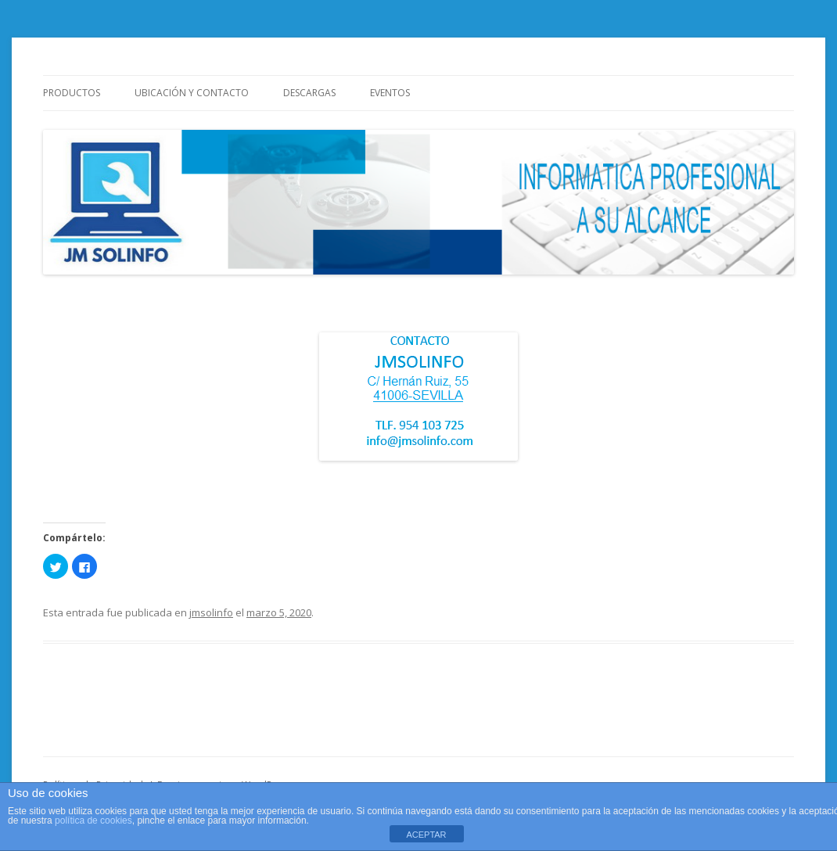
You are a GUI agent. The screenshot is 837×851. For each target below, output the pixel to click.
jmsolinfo (211, 612)
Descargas (309, 92)
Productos (71, 92)
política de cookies (93, 820)
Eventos (390, 92)
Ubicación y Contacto (192, 92)
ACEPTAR (426, 834)
